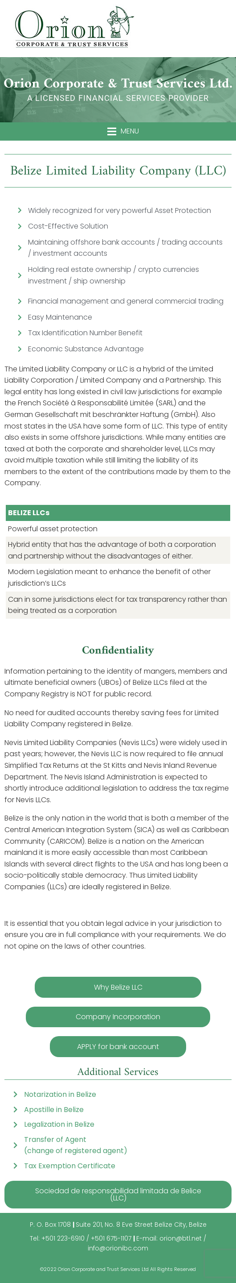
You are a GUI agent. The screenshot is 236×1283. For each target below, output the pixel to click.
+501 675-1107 (111, 1238)
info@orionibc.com (118, 1248)
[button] (123, 131)
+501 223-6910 (63, 1238)
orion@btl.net (180, 1238)
